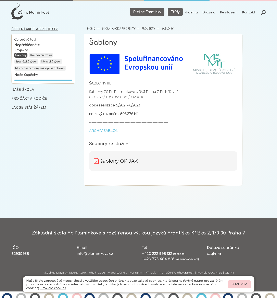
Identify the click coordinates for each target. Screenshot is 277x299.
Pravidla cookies (53, 288)
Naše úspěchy (26, 76)
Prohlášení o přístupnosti (176, 273)
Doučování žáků (41, 56)
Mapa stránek (117, 273)
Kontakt (248, 12)
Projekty (21, 51)
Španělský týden (26, 62)
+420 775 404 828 (170, 259)
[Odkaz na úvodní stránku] (30, 11)
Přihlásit (150, 273)
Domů (91, 29)
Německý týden (51, 62)
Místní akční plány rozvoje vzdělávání (40, 69)
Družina (208, 12)
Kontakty (135, 273)
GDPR (229, 273)
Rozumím (239, 284)
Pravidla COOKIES (209, 273)
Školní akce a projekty (118, 29)
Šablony (20, 56)
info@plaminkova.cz (95, 254)
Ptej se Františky (147, 12)
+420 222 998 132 (163, 254)
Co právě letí (25, 40)
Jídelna (191, 12)
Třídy (175, 12)
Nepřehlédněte (27, 45)
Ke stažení (228, 12)
